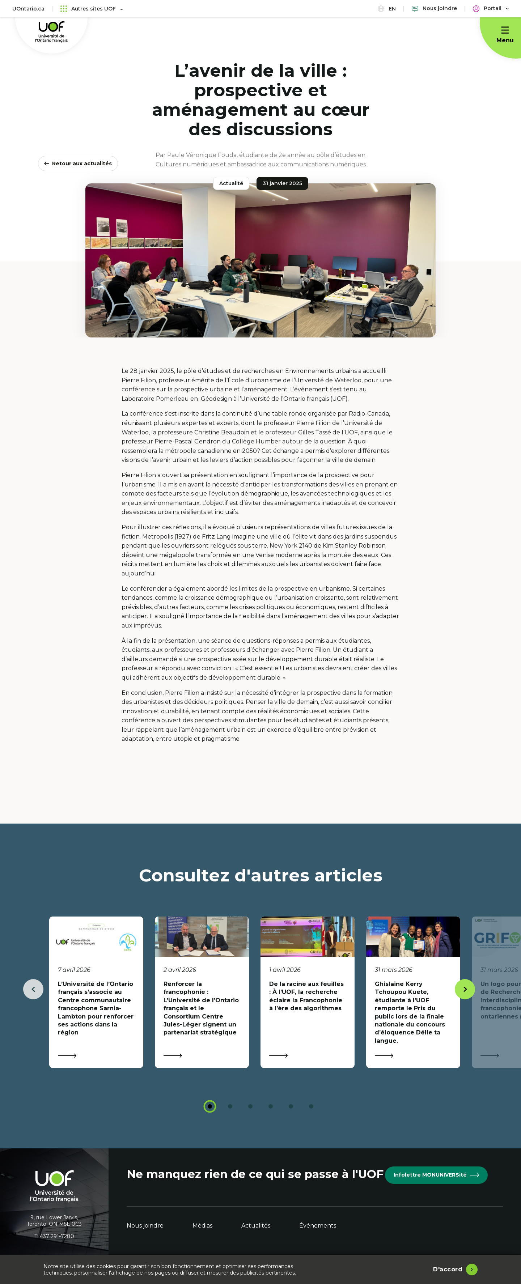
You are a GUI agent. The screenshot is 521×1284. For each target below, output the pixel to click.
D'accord (447, 1269)
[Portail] (490, 8)
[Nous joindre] (434, 8)
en (387, 8)
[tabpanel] (96, 992)
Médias (202, 1225)
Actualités (255, 1225)
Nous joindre (145, 1225)
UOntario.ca (28, 8)
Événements (317, 1225)
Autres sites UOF (91, 8)
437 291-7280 (57, 1236)
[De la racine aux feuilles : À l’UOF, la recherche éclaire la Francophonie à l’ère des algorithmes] (307, 992)
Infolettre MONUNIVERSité (436, 1175)
